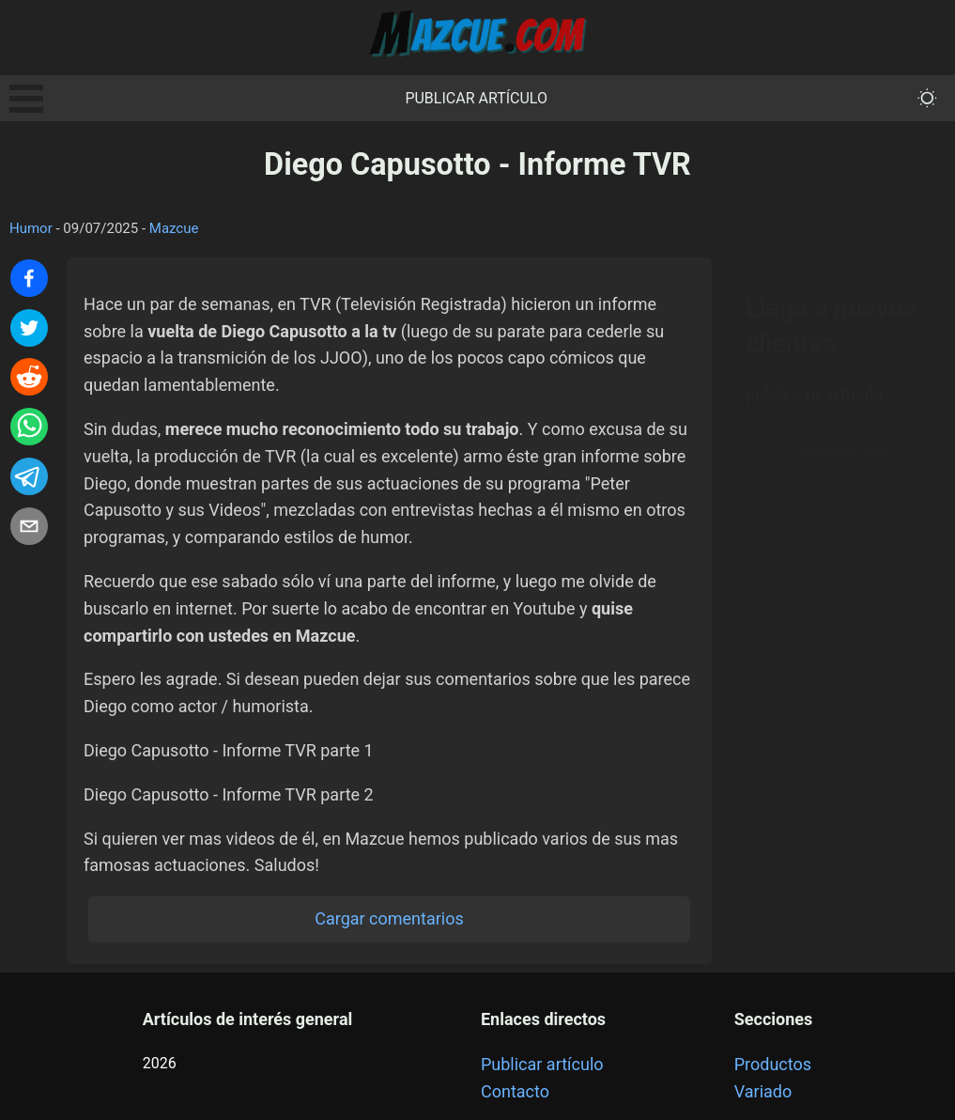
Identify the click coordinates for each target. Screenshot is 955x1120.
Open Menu (26, 99)
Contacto (515, 1091)
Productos (772, 1064)
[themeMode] (927, 98)
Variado (763, 1091)
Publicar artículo (476, 98)
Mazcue (174, 228)
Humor (31, 228)
